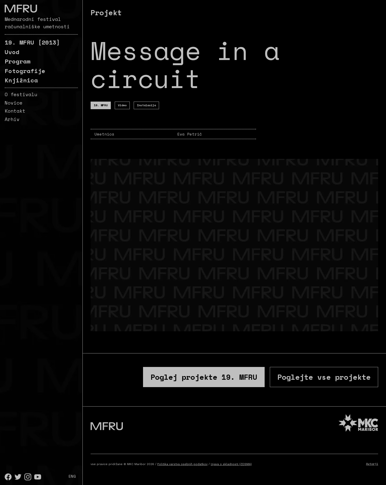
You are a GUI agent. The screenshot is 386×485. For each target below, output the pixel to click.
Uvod (12, 51)
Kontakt (15, 110)
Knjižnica (21, 80)
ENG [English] (72, 476)
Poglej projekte (204, 376)
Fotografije (25, 70)
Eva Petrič (189, 134)
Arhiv (12, 119)
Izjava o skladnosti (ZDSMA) (231, 464)
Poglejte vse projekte (323, 376)
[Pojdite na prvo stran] (21, 9)
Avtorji (372, 464)
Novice (13, 102)
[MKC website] (358, 423)
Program (18, 61)
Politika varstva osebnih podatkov (182, 464)
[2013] (32, 42)
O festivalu (21, 94)
